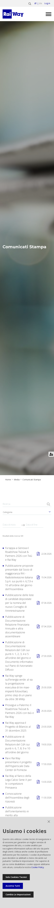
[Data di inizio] (11, 525)
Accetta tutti (13, 885)
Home (8, 480)
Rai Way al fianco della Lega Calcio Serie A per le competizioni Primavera (18, 781)
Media (17, 480)
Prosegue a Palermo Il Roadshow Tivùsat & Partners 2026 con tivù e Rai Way (19, 710)
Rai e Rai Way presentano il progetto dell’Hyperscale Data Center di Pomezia (18, 764)
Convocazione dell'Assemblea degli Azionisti (17, 797)
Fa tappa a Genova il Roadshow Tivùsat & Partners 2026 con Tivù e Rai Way (18, 553)
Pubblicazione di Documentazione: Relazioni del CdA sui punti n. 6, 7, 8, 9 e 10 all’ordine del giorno (17, 744)
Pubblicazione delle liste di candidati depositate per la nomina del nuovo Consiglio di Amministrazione (19, 602)
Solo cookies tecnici (16, 877)
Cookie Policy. (37, 867)
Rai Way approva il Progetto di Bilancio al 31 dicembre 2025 (18, 726)
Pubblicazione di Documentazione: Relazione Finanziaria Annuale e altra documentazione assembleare (17, 626)
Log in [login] (47, 3)
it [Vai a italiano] (36, 3)
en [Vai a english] (40, 3)
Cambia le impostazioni (18, 894)
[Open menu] (47, 14)
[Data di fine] (34, 525)
